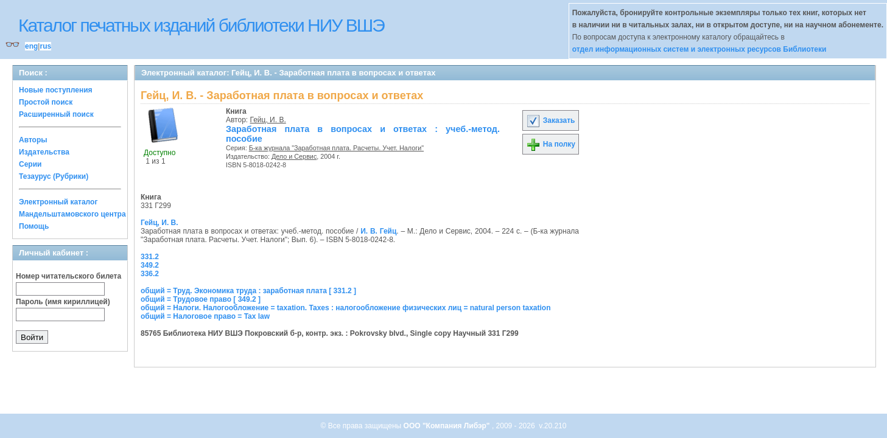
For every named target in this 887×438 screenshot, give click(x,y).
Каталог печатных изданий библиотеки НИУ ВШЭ (201, 25)
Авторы (33, 140)
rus (45, 46)
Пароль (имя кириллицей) (63, 301)
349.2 (150, 265)
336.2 (150, 273)
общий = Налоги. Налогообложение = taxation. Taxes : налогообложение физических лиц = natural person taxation (345, 308)
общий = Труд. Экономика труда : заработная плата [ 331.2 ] (248, 291)
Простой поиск (45, 102)
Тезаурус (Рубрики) (53, 176)
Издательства (44, 152)
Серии (30, 164)
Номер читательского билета (68, 276)
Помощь (34, 226)
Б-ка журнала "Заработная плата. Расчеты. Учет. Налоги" (336, 147)
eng (31, 46)
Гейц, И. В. (268, 120)
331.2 (150, 256)
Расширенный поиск (56, 114)
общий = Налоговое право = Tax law (205, 316)
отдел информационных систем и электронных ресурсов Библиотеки (699, 49)
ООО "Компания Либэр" (448, 426)
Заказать (550, 120)
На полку (550, 144)
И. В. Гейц (378, 231)
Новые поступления (56, 90)
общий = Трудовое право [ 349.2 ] (201, 299)
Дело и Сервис (294, 156)
